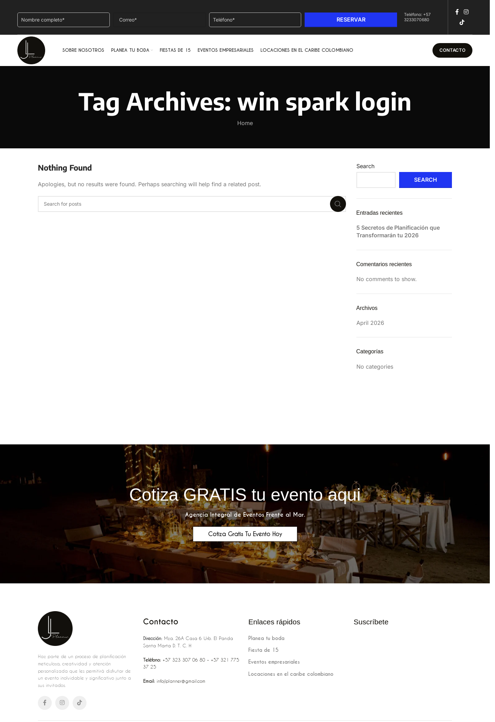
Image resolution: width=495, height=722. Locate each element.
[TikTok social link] (462, 22)
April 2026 (370, 322)
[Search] (192, 204)
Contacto (452, 50)
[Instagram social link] (466, 12)
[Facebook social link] (457, 12)
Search (365, 166)
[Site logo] (31, 49)
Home (245, 123)
